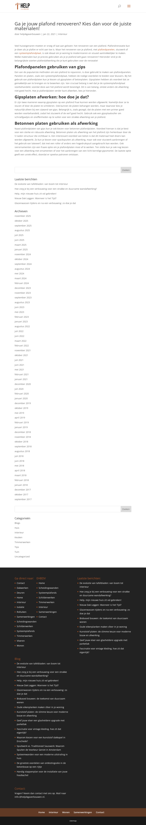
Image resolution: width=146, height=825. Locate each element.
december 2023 (23, 287)
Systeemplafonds (26, 631)
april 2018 (20, 470)
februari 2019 (22, 422)
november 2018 (23, 436)
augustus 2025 (22, 230)
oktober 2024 (21, 259)
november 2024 (23, 254)
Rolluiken (21, 611)
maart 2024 (20, 278)
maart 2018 (20, 475)
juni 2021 (19, 364)
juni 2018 (19, 460)
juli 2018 (19, 456)
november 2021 (23, 350)
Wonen (20, 645)
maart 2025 (20, 244)
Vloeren (21, 640)
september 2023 (23, 297)
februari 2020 (22, 393)
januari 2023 (21, 321)
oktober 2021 (21, 355)
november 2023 (23, 292)
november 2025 (23, 215)
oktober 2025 (21, 220)
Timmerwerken (22, 542)
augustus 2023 (22, 302)
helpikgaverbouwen (30, 34)
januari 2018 (21, 484)
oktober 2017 (21, 494)
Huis (17, 527)
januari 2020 (21, 398)
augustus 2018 (22, 451)
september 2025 (23, 225)
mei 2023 (19, 312)
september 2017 (23, 499)
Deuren (21, 592)
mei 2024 (19, 273)
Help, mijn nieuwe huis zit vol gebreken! (35, 193)
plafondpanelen (106, 49)
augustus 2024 (22, 268)
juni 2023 (19, 307)
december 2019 (23, 403)
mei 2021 (19, 369)
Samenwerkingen (26, 616)
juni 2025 (19, 239)
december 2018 (23, 432)
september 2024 (23, 263)
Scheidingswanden (27, 621)
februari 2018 (22, 480)
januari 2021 (21, 379)
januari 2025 (21, 249)
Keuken (18, 537)
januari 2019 (21, 427)
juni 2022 (19, 336)
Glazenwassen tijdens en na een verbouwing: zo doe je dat (45, 203)
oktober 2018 (21, 441)
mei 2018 (19, 465)
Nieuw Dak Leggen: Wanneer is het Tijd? (35, 198)
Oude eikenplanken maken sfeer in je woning (40, 707)
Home (20, 597)
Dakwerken (22, 587)
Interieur (62, 34)
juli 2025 (19, 235)
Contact (21, 583)
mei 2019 (19, 412)
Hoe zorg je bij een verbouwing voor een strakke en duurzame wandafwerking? (56, 188)
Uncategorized (22, 556)
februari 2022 (22, 345)
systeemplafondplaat (30, 53)
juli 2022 (19, 331)
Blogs (17, 523)
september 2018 (23, 446)
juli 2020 (19, 388)
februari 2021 (22, 374)
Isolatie (20, 607)
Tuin (17, 551)
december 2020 (23, 384)
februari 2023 (22, 316)
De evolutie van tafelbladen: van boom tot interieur (41, 183)
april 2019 (20, 417)
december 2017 (23, 489)
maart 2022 (20, 340)
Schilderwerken (25, 626)
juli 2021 (19, 360)
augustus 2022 (22, 326)
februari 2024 (22, 283)
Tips (17, 547)
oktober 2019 (21, 408)
